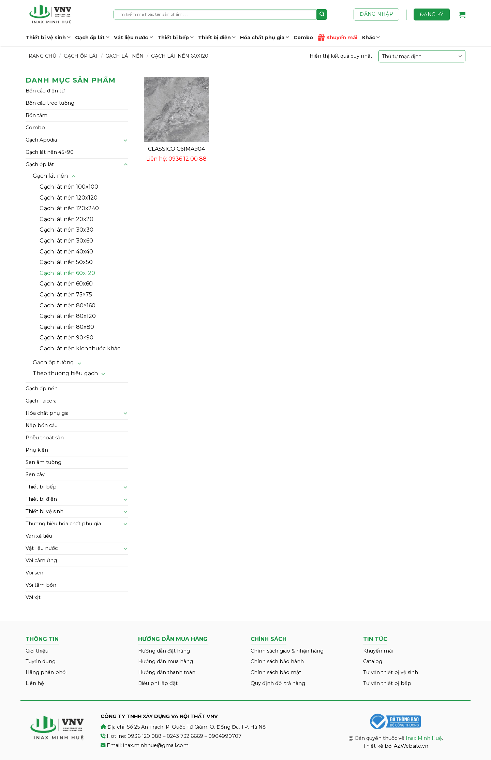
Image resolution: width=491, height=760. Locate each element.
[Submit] (322, 14)
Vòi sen (34, 573)
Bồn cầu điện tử (45, 91)
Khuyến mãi (337, 37)
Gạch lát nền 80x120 (68, 316)
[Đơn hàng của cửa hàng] (421, 56)
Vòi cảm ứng (41, 560)
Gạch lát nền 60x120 (67, 273)
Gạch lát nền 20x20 (66, 219)
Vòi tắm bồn (41, 585)
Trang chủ (41, 56)
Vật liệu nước (133, 37)
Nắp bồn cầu (42, 425)
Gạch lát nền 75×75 (66, 294)
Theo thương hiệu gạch (65, 373)
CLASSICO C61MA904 (176, 149)
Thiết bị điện (216, 37)
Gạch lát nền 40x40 (66, 251)
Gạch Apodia (41, 140)
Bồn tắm (36, 115)
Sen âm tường (43, 462)
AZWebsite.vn (411, 746)
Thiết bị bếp (175, 37)
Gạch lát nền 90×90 (66, 337)
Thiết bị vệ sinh (48, 37)
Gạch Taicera (41, 401)
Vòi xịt (33, 597)
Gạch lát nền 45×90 (50, 152)
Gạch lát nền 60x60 (66, 283)
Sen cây (35, 474)
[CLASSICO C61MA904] (176, 109)
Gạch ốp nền (42, 388)
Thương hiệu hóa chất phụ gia (63, 524)
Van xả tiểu (39, 536)
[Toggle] (125, 140)
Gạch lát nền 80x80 (67, 327)
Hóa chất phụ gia (264, 37)
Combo (303, 37)
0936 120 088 (145, 736)
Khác (371, 37)
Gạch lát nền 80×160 (67, 305)
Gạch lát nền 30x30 (66, 229)
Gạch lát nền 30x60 (66, 240)
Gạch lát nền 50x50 (66, 262)
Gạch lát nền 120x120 (69, 197)
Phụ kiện (37, 450)
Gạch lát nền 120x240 (69, 208)
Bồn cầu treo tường (50, 103)
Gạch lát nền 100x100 (69, 187)
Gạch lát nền (124, 56)
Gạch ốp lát (92, 37)
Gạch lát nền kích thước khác (80, 348)
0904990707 (224, 736)
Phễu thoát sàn (45, 438)
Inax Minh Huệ (424, 738)
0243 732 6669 (185, 736)
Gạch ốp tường (53, 362)
